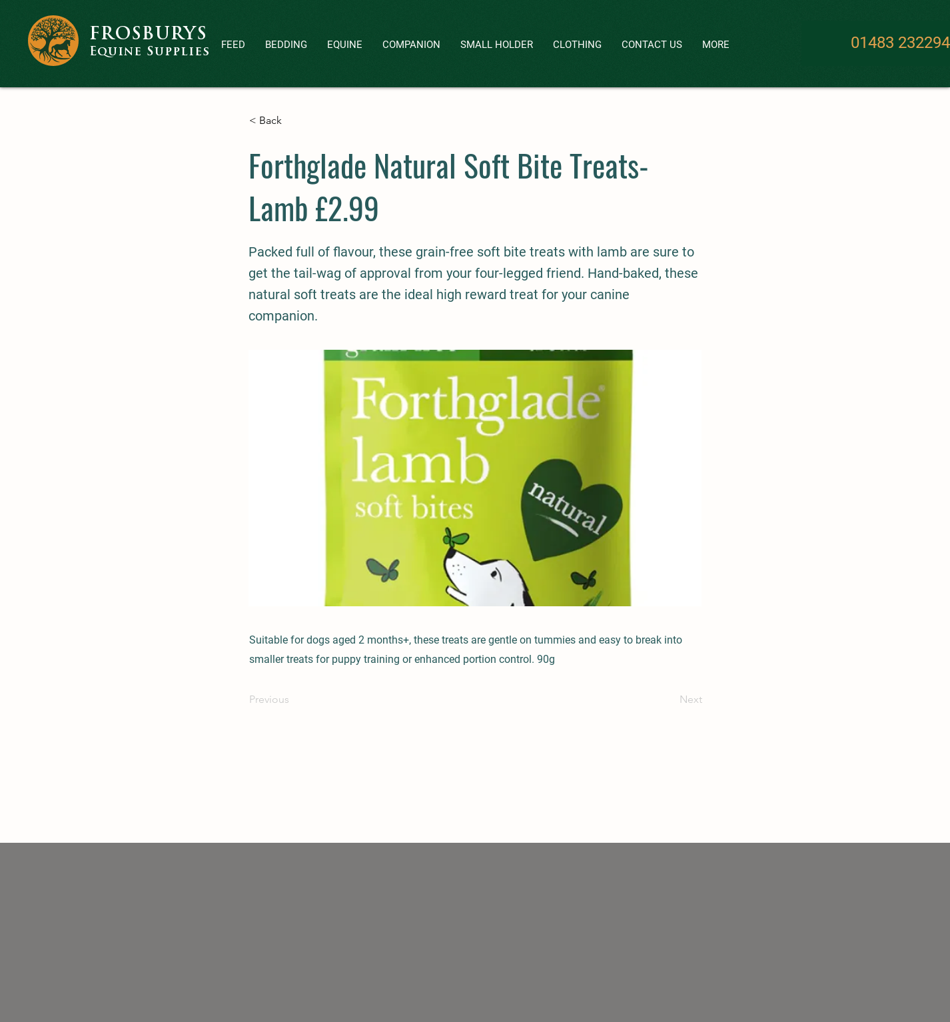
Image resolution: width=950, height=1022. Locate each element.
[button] (411, 45)
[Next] (669, 699)
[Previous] (293, 699)
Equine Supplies (149, 52)
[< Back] (293, 120)
